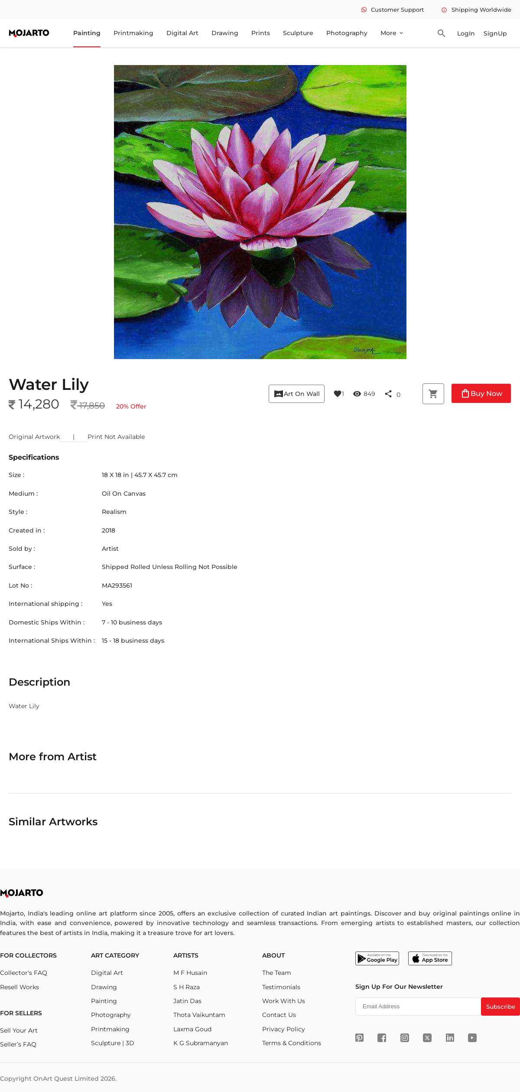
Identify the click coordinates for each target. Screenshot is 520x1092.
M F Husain (190, 973)
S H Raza (186, 987)
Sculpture (298, 33)
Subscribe (500, 1006)
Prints (260, 33)
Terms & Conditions (291, 1043)
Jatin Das (187, 1001)
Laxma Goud (192, 1029)
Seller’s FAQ (18, 1044)
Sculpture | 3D (112, 1043)
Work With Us (283, 1001)
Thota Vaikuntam (199, 1015)
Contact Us (279, 1015)
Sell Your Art (19, 1030)
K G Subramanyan (200, 1043)
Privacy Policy (283, 1029)
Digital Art (182, 33)
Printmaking (133, 33)
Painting (87, 33)
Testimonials (281, 987)
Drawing (224, 33)
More (392, 33)
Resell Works (19, 987)
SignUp (495, 33)
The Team (276, 973)
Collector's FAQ (23, 973)
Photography (346, 33)
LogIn (466, 33)
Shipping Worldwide (476, 9)
